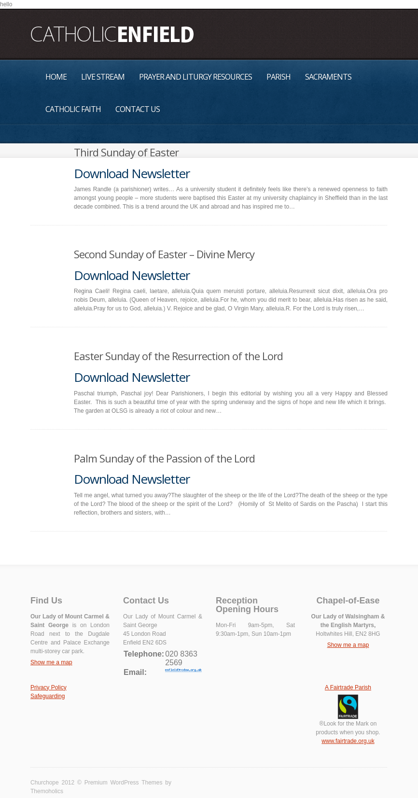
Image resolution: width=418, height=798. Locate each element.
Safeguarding (47, 696)
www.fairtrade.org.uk (347, 741)
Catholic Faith (73, 109)
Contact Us (137, 109)
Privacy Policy (48, 687)
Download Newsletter (132, 173)
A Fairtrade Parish (348, 687)
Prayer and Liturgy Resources (195, 76)
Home (56, 76)
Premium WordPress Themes (123, 782)
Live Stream (103, 76)
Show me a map (51, 662)
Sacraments (328, 76)
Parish (278, 76)
